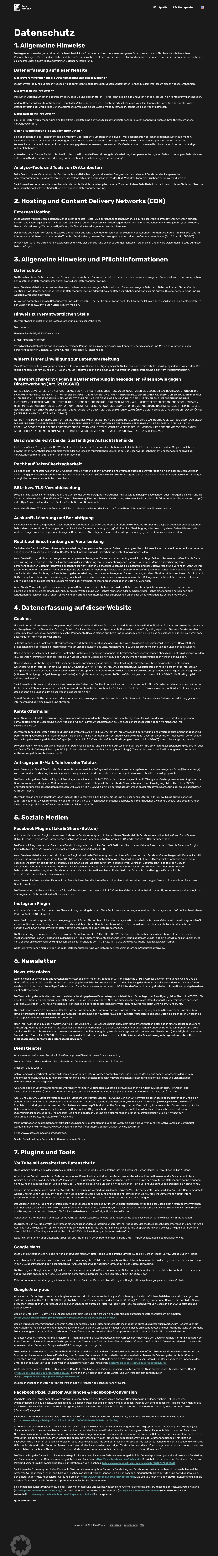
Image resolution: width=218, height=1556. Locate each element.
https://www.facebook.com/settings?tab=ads (110, 1476)
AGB (142, 1525)
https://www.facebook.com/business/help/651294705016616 (154, 1462)
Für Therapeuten (184, 7)
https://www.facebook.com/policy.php (120, 1459)
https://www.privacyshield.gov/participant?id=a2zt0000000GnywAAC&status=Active (69, 1420)
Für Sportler (161, 7)
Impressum (115, 1525)
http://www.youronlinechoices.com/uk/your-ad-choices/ (62, 1494)
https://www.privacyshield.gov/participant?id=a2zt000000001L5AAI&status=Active (68, 1317)
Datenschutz (131, 1525)
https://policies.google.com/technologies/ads (44, 1372)
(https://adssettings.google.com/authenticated (53, 1376)
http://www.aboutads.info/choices (143, 1490)
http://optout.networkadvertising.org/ (39, 1490)
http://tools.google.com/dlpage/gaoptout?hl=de (139, 1362)
